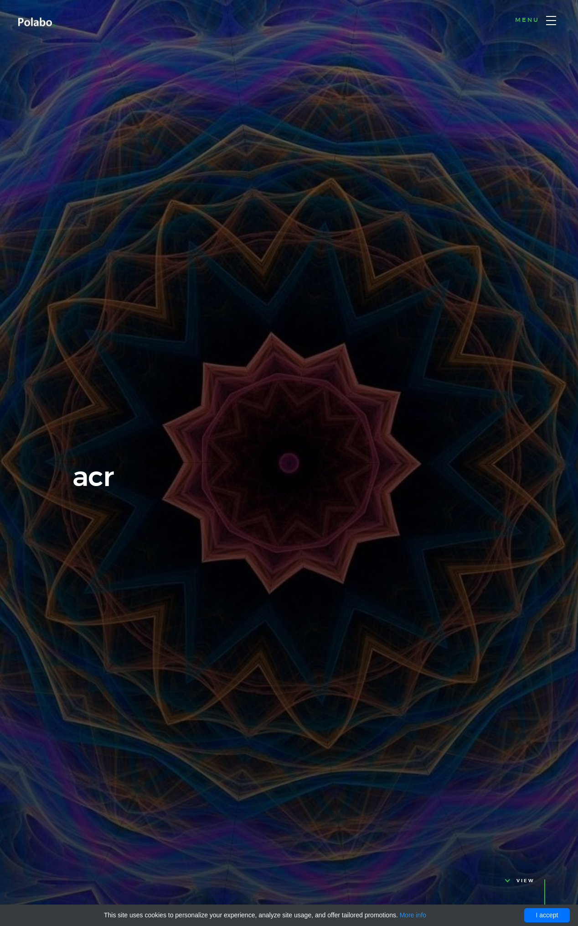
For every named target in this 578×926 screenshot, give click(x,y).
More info (413, 915)
